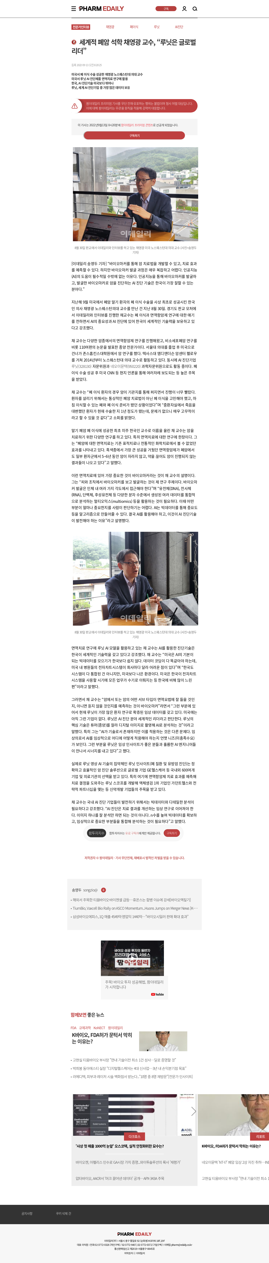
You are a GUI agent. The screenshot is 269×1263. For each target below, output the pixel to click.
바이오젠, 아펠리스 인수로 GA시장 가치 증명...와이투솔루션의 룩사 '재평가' (128, 1162)
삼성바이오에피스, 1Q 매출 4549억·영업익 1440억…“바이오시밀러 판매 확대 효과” (130, 916)
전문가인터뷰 (81, 27)
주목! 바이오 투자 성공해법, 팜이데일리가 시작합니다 (134, 984)
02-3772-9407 (129, 1245)
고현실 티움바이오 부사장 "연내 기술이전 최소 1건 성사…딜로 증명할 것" (124, 1060)
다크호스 (134, 1136)
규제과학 (85, 1027)
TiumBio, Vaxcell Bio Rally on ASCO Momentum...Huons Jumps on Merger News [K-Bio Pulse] (133, 910)
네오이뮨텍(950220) (126, 366)
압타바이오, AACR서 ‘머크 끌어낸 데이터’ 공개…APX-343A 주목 (120, 1178)
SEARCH (195, 8)
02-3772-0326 (102, 1245)
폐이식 (134, 26)
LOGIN (184, 8)
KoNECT (99, 1027)
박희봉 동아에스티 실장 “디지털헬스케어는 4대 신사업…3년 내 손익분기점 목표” (129, 1068)
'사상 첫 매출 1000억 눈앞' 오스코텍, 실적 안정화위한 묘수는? (120, 1146)
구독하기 (134, 135)
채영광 (110, 26)
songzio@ (90, 890)
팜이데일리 (115, 1027)
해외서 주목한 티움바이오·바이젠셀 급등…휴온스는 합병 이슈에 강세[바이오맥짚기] (132, 900)
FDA (73, 1027)
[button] (194, 1111)
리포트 (260, 1136)
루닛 (156, 26)
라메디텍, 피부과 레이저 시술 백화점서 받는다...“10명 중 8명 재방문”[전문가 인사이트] (133, 1076)
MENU (73, 8)
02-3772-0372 (144, 1245)
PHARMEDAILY (96, 9)
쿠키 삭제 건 (63, 1214)
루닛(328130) (81, 366)
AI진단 (179, 26)
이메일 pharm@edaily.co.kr (178, 1245)
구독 (166, 9)
